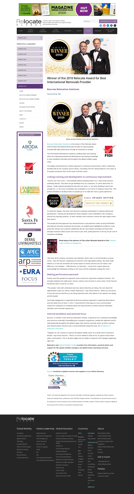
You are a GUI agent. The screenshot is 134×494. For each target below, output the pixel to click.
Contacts (30, 119)
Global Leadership (42, 31)
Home (21, 31)
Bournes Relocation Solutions (58, 144)
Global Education (55, 31)
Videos (30, 127)
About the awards (30, 111)
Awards (88, 31)
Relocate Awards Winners (30, 95)
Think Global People (110, 31)
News (30, 115)
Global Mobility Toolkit (68, 345)
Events (79, 31)
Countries (67, 31)
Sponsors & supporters (30, 107)
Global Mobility (30, 31)
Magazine (98, 31)
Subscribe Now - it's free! (108, 21)
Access (50, 371)
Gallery (30, 103)
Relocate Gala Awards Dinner (30, 99)
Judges (30, 123)
